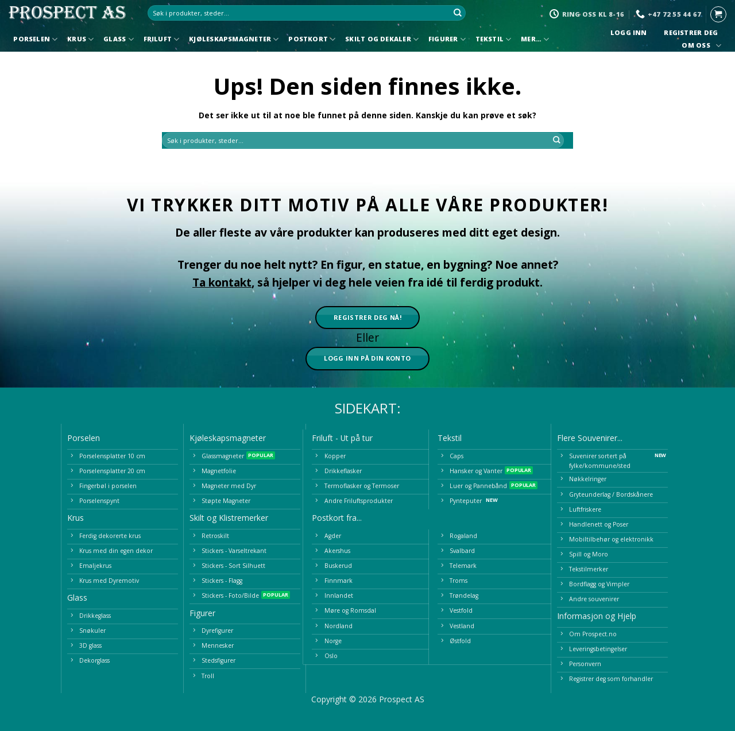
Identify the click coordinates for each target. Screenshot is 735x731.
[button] (718, 14)
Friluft (162, 39)
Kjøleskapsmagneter (233, 39)
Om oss (700, 45)
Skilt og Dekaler (382, 39)
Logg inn (628, 32)
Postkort (311, 39)
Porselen (35, 39)
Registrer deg (691, 32)
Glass (118, 39)
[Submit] (457, 13)
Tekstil (493, 39)
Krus (80, 39)
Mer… (535, 39)
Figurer (447, 39)
